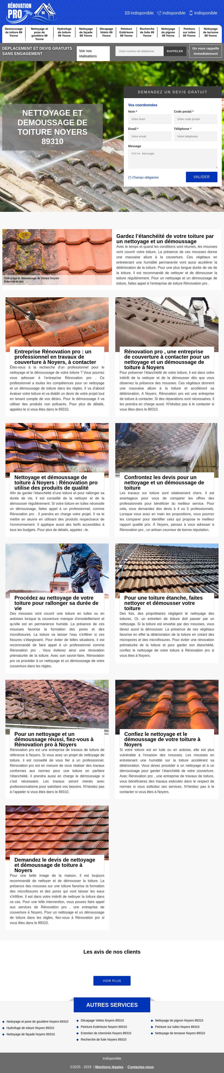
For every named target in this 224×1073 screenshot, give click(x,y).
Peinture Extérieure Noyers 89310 (104, 1027)
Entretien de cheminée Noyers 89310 (106, 1033)
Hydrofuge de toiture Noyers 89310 (30, 1028)
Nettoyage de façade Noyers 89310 (31, 1034)
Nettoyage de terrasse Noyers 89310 (180, 1033)
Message (134, 146)
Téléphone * (182, 129)
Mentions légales (109, 1067)
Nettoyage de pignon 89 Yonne (168, 32)
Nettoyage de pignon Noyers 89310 (179, 1020)
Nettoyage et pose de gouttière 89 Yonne (39, 34)
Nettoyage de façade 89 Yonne (86, 32)
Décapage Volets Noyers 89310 (102, 1020)
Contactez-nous (141, 1067)
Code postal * (183, 111)
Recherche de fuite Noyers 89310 (103, 1039)
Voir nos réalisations (88, 53)
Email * (133, 129)
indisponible (142, 13)
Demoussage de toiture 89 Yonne (14, 32)
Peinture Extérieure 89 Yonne (126, 32)
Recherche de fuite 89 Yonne (147, 32)
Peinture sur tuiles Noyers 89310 (177, 1027)
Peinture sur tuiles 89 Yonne (189, 32)
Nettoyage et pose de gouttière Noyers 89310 (37, 1021)
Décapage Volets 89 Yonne (106, 32)
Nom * (132, 111)
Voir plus (112, 981)
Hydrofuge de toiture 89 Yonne (64, 32)
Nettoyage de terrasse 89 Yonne (210, 32)
